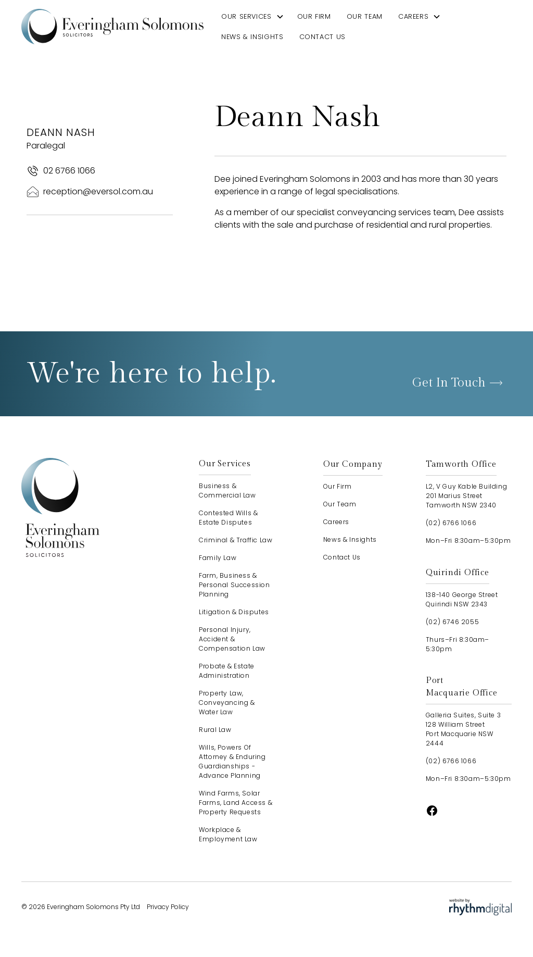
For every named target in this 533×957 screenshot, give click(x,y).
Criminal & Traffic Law (235, 540)
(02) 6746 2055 (452, 621)
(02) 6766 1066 (451, 522)
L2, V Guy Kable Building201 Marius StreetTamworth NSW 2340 (466, 495)
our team (365, 16)
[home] (112, 26)
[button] (252, 16)
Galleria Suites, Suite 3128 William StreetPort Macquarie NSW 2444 (463, 729)
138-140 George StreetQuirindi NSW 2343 (462, 599)
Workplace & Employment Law (228, 834)
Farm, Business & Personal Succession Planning (234, 585)
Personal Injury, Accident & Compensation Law (232, 639)
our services (246, 16)
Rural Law (215, 729)
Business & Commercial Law (227, 490)
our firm (314, 16)
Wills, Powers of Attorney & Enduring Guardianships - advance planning (232, 761)
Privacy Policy (168, 906)
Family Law (217, 557)
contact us (322, 36)
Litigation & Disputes (234, 611)
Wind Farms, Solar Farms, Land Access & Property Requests (235, 802)
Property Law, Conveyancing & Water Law (227, 702)
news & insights (252, 36)
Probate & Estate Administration (227, 671)
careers (413, 16)
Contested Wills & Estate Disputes (228, 517)
